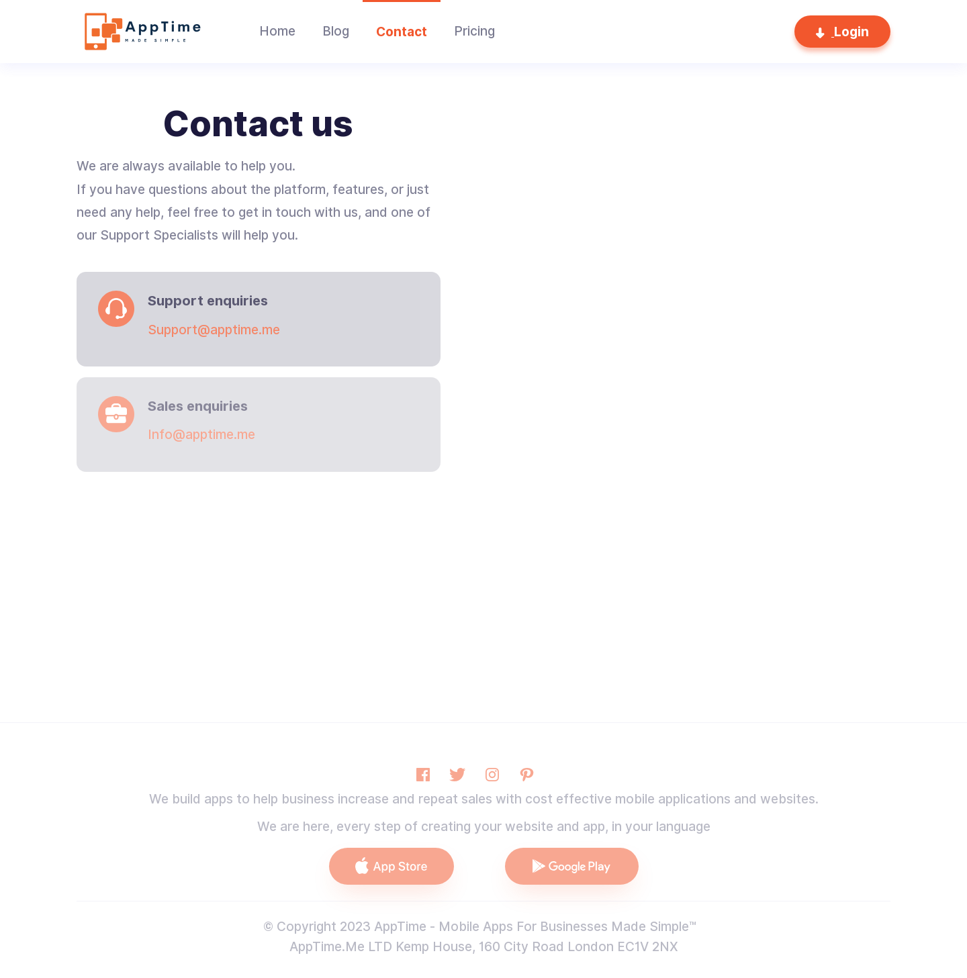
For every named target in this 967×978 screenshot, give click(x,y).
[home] (140, 31)
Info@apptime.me (201, 434)
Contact (401, 31)
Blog (335, 30)
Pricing (474, 30)
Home (277, 30)
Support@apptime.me (214, 329)
